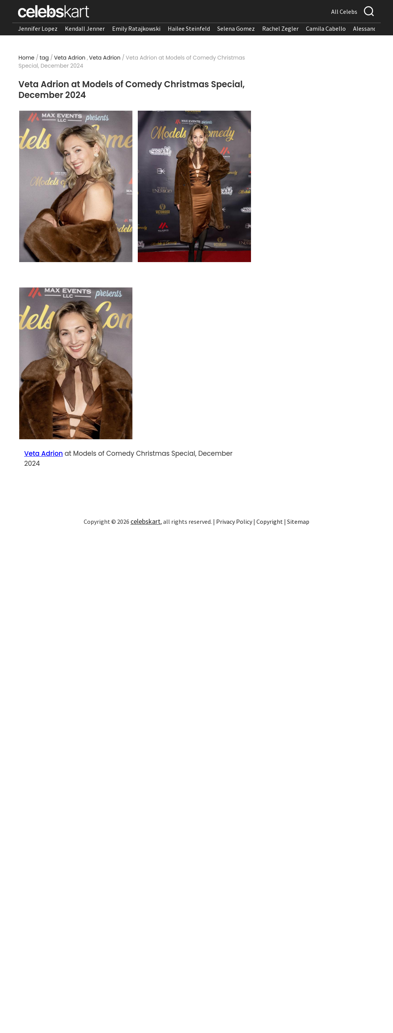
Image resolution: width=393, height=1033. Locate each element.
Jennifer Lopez (38, 28)
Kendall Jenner (85, 28)
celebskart (145, 521)
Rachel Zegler (280, 28)
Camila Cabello (326, 28)
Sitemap (298, 521)
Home (26, 57)
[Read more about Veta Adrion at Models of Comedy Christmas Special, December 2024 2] (194, 186)
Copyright (269, 521)
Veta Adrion (70, 57)
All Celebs (344, 11)
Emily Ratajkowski (136, 28)
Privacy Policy (234, 521)
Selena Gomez (236, 28)
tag (44, 57)
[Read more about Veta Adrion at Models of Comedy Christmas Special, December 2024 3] (76, 363)
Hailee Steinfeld (189, 28)
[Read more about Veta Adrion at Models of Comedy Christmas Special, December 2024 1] (76, 186)
